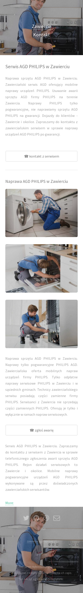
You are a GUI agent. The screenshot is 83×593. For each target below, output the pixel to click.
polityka (41, 554)
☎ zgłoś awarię (42, 430)
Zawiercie (41, 26)
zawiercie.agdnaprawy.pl (41, 541)
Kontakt (41, 35)
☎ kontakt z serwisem (41, 156)
